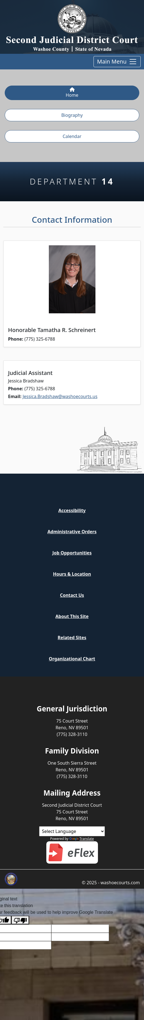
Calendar (72, 136)
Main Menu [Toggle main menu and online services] (117, 61)
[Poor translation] (20, 920)
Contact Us (72, 595)
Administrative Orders (72, 532)
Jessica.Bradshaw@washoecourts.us (59, 396)
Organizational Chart (72, 659)
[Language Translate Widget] (72, 831)
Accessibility (72, 510)
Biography (72, 115)
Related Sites (72, 637)
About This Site (72, 616)
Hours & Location (72, 574)
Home (72, 92)
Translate (81, 838)
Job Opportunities (72, 553)
